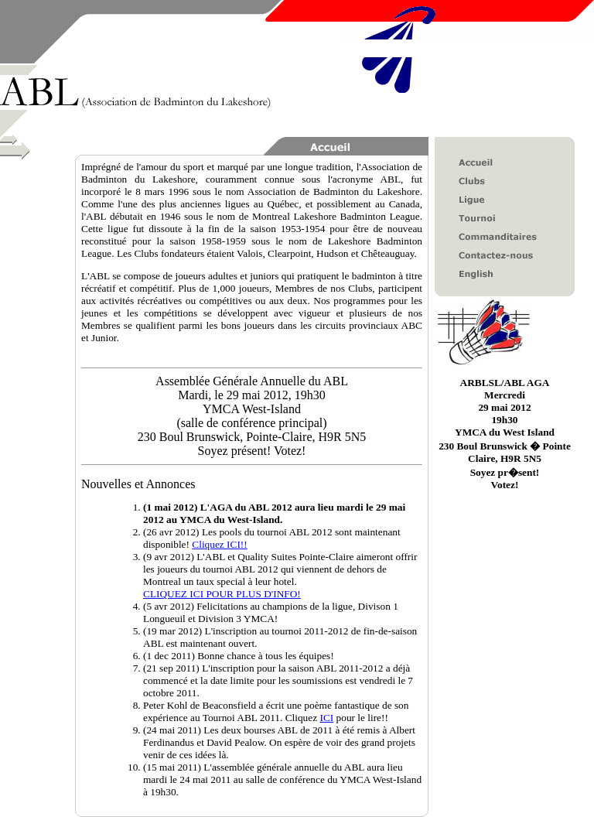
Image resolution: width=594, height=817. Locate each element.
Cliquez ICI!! (219, 544)
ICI (326, 717)
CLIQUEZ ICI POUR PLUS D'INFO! (222, 594)
